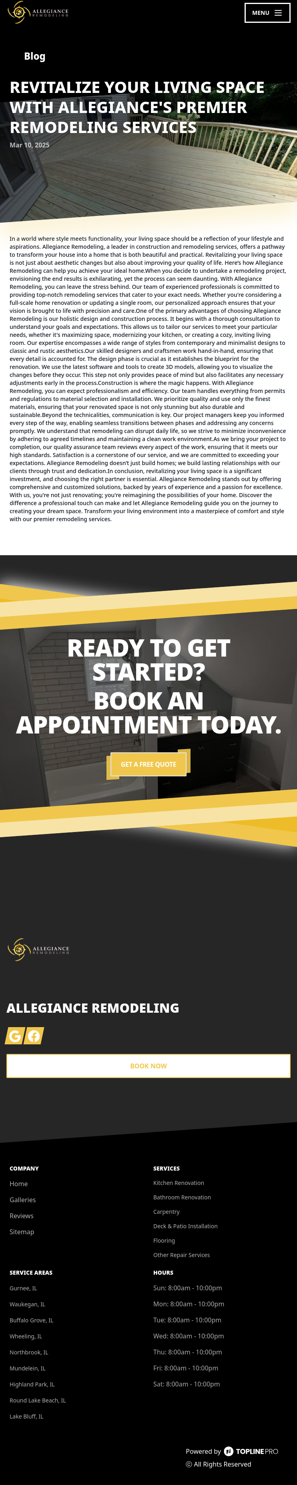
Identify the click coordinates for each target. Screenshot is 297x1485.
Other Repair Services (181, 1255)
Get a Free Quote (148, 764)
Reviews (22, 1215)
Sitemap (22, 1231)
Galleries (23, 1199)
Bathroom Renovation (182, 1197)
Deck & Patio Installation (185, 1226)
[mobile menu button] (267, 13)
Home (19, 1183)
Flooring (164, 1240)
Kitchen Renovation (178, 1183)
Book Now (148, 1066)
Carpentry (166, 1211)
